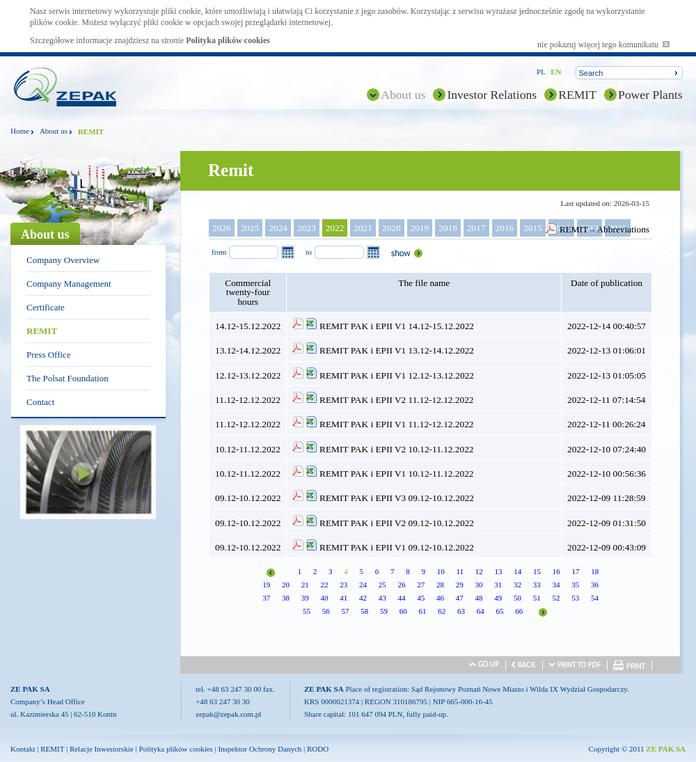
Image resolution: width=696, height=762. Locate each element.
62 (441, 611)
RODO (318, 749)
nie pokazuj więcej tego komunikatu (603, 44)
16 (556, 571)
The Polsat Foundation (67, 378)
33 (537, 584)
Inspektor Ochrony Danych (260, 749)
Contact (40, 402)
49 (498, 598)
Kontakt (22, 749)
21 (305, 584)
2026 (221, 228)
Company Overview (63, 260)
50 (517, 598)
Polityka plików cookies (228, 40)
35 (575, 584)
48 (478, 598)
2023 (306, 228)
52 (556, 598)
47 (460, 598)
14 (517, 571)
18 (595, 571)
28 (440, 584)
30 (478, 584)
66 (519, 611)
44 (401, 598)
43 (382, 598)
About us (403, 95)
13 (499, 571)
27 (421, 584)
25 (382, 584)
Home (19, 131)
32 (517, 584)
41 (343, 598)
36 (595, 584)
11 (460, 571)
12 (479, 571)
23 (343, 584)
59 (384, 611)
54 (595, 598)
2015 (532, 228)
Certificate (45, 307)
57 (345, 611)
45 (421, 598)
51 (537, 598)
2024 (278, 228)
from (219, 252)
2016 (505, 228)
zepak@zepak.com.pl (228, 714)
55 (306, 611)
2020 (391, 228)
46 (440, 598)
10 (441, 571)
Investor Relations (492, 95)
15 (537, 571)
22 (324, 584)
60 (403, 611)
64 (480, 611)
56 (326, 611)
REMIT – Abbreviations (604, 229)
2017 (476, 228)
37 (266, 598)
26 (401, 584)
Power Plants (650, 95)
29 (460, 584)
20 (286, 584)
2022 (335, 228)
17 (576, 571)
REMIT (577, 95)
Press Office (48, 354)
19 (266, 584)
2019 (420, 228)
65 (500, 611)
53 (575, 598)
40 (324, 598)
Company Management (68, 283)
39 (305, 598)
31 (498, 584)
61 (423, 611)
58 (364, 611)
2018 (447, 228)
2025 (250, 228)
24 (363, 584)
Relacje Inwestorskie (102, 749)
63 (461, 611)
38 (286, 598)
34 (556, 584)
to (309, 252)
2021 (363, 228)
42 (363, 598)
